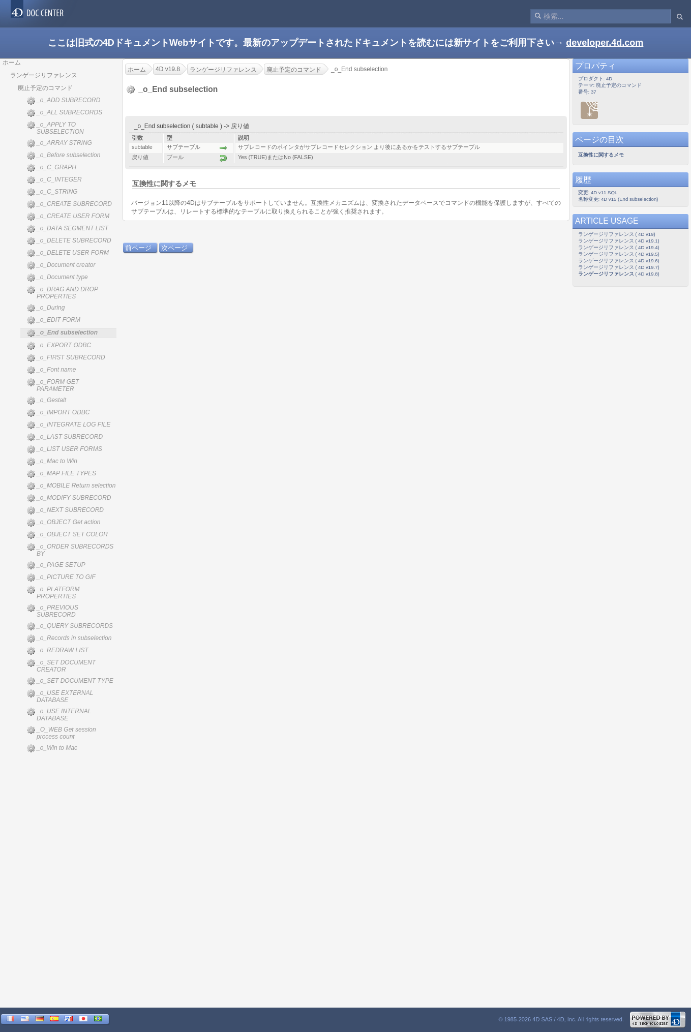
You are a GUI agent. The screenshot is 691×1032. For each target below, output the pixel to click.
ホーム (12, 62)
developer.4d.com (604, 43)
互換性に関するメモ (164, 183)
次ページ (174, 248)
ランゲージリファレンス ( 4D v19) (616, 234)
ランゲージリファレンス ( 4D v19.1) (618, 241)
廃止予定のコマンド (45, 88)
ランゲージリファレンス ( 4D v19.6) (618, 260)
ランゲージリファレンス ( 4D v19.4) (618, 247)
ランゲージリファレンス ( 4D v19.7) (618, 267)
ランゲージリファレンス (43, 75)
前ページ (138, 248)
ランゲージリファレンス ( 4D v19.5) (618, 254)
